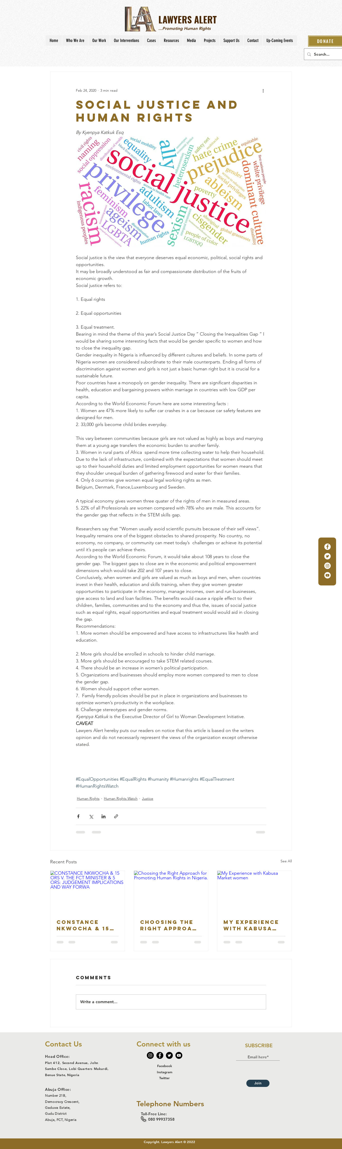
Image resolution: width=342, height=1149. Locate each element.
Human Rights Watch (121, 798)
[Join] (257, 1083)
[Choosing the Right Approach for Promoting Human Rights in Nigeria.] (171, 892)
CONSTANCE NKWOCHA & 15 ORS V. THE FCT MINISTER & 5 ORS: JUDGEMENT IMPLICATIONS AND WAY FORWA (86, 925)
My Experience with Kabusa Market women (252, 925)
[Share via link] (116, 816)
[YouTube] (327, 575)
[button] (75, 40)
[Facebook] (327, 546)
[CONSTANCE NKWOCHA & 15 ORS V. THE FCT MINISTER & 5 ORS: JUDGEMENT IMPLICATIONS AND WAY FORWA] (87, 892)
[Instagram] (327, 566)
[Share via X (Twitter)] (90, 816)
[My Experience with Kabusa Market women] (254, 892)
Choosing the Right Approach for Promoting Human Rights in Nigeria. (171, 925)
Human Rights (88, 798)
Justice (147, 798)
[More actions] (263, 90)
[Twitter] (327, 556)
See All (286, 861)
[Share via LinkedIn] (103, 816)
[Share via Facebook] (78, 816)
